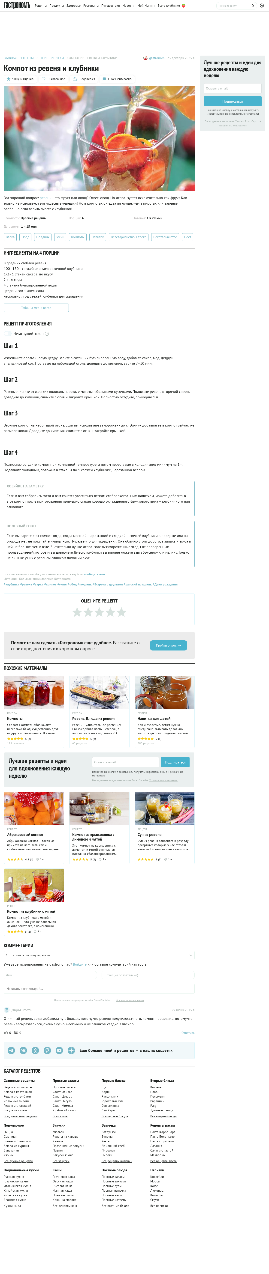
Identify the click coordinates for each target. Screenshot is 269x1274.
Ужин (60, 237)
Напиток (97, 237)
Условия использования (163, 780)
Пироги (107, 1155)
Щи (104, 1087)
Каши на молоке (64, 1200)
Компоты (78, 237)
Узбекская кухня (15, 1195)
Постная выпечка (114, 1190)
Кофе (154, 1186)
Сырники (10, 1136)
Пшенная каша (63, 1195)
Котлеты (156, 1087)
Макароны (157, 1155)
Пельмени (157, 1096)
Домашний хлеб (113, 1146)
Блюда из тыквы (15, 1110)
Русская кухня (14, 1177)
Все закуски (61, 1161)
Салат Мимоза (63, 1106)
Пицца (8, 1132)
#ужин (61, 584)
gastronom (156, 58)
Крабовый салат (64, 1110)
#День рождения (165, 584)
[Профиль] (262, 6)
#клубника (11, 584)
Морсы (155, 1181)
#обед (72, 584)
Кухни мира (12, 1206)
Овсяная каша (63, 1181)
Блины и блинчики (17, 1141)
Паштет (58, 1150)
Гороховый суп (112, 1101)
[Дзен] (71, 1050)
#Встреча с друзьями (107, 584)
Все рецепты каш (65, 1206)
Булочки (108, 1136)
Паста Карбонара (162, 1132)
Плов (153, 1092)
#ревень (25, 584)
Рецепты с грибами (17, 1096)
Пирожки (108, 1150)
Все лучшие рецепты (18, 1161)
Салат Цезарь (62, 1096)
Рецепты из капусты (18, 1087)
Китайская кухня (16, 1190)
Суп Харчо (109, 1110)
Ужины (8, 1155)
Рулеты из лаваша (65, 1136)
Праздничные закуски (68, 1146)
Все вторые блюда (163, 1116)
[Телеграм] (11, 1050)
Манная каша (62, 1190)
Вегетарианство (165, 237)
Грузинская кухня (16, 1181)
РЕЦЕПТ (12, 829)
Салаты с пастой (161, 1150)
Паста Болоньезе (162, 1136)
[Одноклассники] (35, 1050)
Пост (187, 237)
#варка (37, 584)
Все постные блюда (115, 1206)
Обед (25, 237)
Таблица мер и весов (36, 308)
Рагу (153, 1106)
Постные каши (112, 1195)
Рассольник (110, 1096)
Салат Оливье (62, 1092)
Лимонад (156, 1190)
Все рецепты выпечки (117, 1161)
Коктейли (157, 1177)
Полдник (42, 237)
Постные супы (111, 1186)
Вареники (157, 1101)
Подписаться (175, 762)
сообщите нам (94, 574)
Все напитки (159, 1206)
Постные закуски (114, 1181)
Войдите (80, 964)
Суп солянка (110, 1106)
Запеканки (11, 1150)
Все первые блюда (115, 1116)
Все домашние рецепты (20, 1116)
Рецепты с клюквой (17, 1106)
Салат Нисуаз (62, 1101)
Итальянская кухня (17, 1186)
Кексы (106, 1141)
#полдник (84, 584)
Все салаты (60, 1116)
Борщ (106, 1092)
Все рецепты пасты (163, 1161)
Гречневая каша (64, 1177)
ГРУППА (12, 713)
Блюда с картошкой (18, 1092)
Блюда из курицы (16, 1146)
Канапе (58, 1141)
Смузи (154, 1200)
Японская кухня (15, 1200)
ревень (45, 197)
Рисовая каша (63, 1186)
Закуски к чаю (63, 1155)
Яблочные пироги (16, 1101)
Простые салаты (64, 1087)
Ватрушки (109, 1132)
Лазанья (156, 1146)
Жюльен (58, 1132)
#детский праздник (137, 584)
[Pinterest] (47, 1050)
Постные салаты (113, 1177)
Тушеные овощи (161, 1110)
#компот (49, 584)
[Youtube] (59, 1050)
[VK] (23, 1050)
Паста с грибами (162, 1141)
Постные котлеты (114, 1200)
